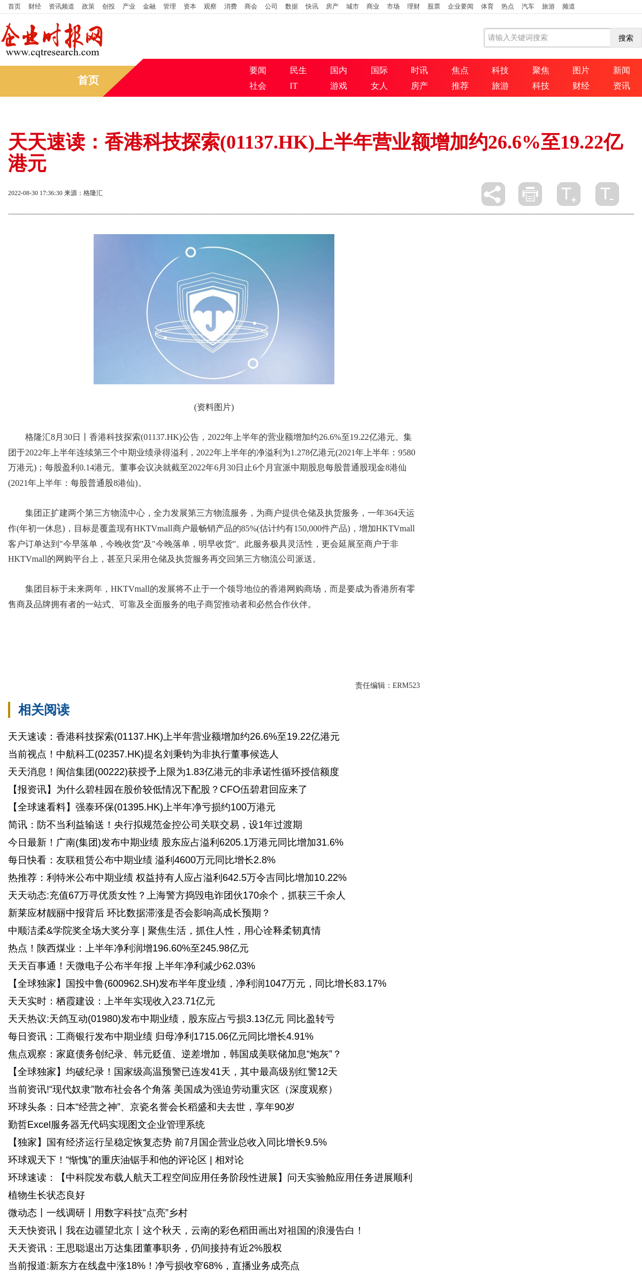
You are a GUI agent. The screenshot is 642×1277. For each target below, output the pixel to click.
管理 (169, 6)
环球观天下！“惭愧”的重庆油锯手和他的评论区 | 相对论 (126, 1160)
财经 (34, 6)
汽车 (528, 6)
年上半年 (61, 632)
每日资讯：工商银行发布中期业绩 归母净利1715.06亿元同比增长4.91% (161, 1036)
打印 (530, 194)
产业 (129, 6)
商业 (372, 6)
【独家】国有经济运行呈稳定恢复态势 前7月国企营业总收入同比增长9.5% (167, 1142)
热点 (507, 6)
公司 (271, 6)
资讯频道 (61, 6)
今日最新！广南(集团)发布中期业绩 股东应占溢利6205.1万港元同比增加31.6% (175, 842)
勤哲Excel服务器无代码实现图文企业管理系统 (106, 1124)
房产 (332, 6)
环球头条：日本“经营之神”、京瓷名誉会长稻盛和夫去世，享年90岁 (151, 1107)
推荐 (460, 85)
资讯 (621, 85)
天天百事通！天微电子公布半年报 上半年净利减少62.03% (131, 966)
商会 (250, 6)
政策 (88, 6)
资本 (190, 6)
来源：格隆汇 (83, 193)
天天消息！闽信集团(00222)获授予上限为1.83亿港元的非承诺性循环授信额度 (173, 772)
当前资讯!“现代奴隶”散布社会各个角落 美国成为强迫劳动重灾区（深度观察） (173, 1089)
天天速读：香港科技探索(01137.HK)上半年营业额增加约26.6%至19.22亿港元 (174, 736)
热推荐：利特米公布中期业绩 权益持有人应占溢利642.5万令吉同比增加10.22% (177, 877)
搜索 (625, 38)
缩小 (607, 194)
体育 (487, 6)
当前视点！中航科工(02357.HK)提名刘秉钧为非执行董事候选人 (143, 754)
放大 (568, 194)
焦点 (460, 70)
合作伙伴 (143, 632)
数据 (291, 6)
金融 (149, 6)
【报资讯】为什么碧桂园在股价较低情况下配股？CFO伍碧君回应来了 (158, 789)
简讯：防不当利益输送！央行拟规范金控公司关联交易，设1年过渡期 (155, 824)
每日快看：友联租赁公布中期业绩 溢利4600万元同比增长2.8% (142, 860)
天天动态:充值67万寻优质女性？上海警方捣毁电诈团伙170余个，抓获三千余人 (177, 895)
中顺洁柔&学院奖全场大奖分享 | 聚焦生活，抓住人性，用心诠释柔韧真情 (164, 930)
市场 (393, 6)
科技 (500, 70)
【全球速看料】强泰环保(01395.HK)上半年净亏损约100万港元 (142, 807)
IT (294, 85)
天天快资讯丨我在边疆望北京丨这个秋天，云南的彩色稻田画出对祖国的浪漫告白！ (186, 1230)
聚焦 (540, 70)
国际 (379, 70)
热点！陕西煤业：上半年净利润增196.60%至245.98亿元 (128, 948)
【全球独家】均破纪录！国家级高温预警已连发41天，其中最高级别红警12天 (173, 1071)
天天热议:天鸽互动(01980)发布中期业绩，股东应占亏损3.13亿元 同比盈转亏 (171, 1018)
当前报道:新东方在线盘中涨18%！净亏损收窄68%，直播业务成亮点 (154, 1265)
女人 (379, 85)
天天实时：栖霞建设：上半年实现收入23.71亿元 (111, 1001)
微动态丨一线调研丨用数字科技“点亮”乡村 (98, 1213)
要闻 (257, 70)
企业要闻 (460, 6)
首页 (14, 6)
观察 (210, 6)
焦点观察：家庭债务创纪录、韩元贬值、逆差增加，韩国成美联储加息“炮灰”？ (175, 1054)
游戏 (338, 85)
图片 (581, 70)
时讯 (419, 70)
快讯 (311, 6)
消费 (230, 6)
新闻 (621, 70)
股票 (433, 6)
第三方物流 (102, 632)
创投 (108, 6)
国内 (338, 70)
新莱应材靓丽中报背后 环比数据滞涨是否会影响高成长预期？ (139, 913)
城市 (352, 6)
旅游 (548, 6)
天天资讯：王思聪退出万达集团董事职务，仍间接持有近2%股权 (145, 1248)
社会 (257, 85)
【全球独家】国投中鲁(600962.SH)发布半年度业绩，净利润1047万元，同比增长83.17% (197, 983)
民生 (298, 70)
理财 (413, 6)
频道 (568, 6)
